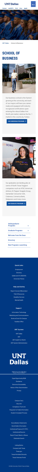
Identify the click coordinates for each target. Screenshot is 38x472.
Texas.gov (19, 451)
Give (21, 8)
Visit (16, 8)
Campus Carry (19, 400)
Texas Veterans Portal (19, 457)
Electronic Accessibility (19, 384)
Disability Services (19, 297)
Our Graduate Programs (16, 203)
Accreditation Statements (19, 423)
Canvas (4, 8)
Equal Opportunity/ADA (19, 378)
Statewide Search (19, 438)
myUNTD (10, 8)
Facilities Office (19, 321)
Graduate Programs (15, 230)
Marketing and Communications (19, 315)
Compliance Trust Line (19, 407)
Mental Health (19, 300)
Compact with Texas (19, 448)
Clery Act (19, 403)
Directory (11, 240)
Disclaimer (19, 381)
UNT (19, 337)
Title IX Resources (19, 294)
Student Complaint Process (19, 413)
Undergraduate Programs (13, 225)
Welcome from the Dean (17, 235)
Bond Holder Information (19, 426)
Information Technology (19, 312)
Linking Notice (19, 445)
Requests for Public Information (19, 410)
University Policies (19, 279)
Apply (25, 8)
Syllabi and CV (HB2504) (19, 275)
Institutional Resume (19, 432)
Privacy (19, 390)
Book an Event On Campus (19, 318)
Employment (19, 269)
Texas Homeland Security (19, 454)
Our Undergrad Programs (16, 121)
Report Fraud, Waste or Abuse (19, 435)
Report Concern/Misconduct (19, 291)
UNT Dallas (5, 43)
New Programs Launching (17, 245)
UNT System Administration (19, 343)
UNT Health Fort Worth (19, 340)
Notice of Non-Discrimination (19, 387)
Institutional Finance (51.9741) (19, 429)
